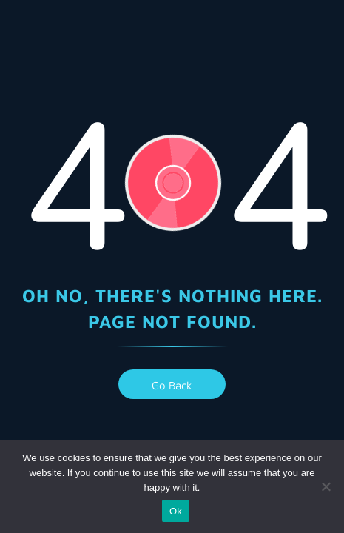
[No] (325, 486)
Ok (175, 511)
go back (172, 385)
